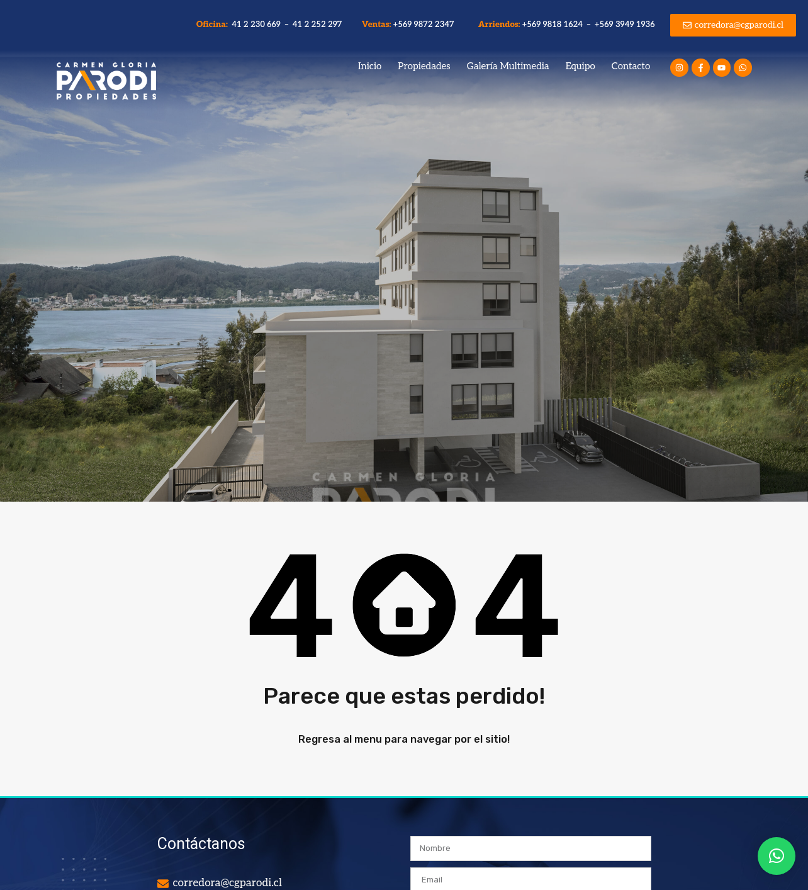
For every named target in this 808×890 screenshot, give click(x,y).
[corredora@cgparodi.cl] (163, 883)
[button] (776, 856)
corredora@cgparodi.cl (227, 883)
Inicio (369, 66)
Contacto (631, 66)
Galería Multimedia (508, 66)
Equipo (580, 66)
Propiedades (424, 66)
